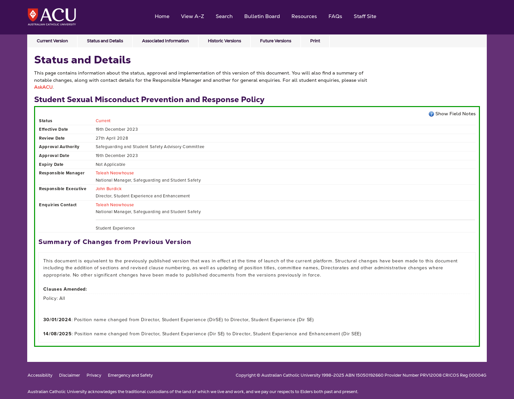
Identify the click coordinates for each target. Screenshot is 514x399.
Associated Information (165, 41)
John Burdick (109, 189)
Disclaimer (69, 375)
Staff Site (365, 16)
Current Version (52, 41)
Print (315, 41)
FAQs (335, 16)
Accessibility (40, 375)
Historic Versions (224, 41)
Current (103, 121)
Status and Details (105, 41)
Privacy (94, 375)
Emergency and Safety (130, 375)
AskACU (43, 87)
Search (224, 16)
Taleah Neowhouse (115, 173)
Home (162, 16)
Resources (304, 16)
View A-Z (192, 16)
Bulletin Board (262, 16)
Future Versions (275, 41)
